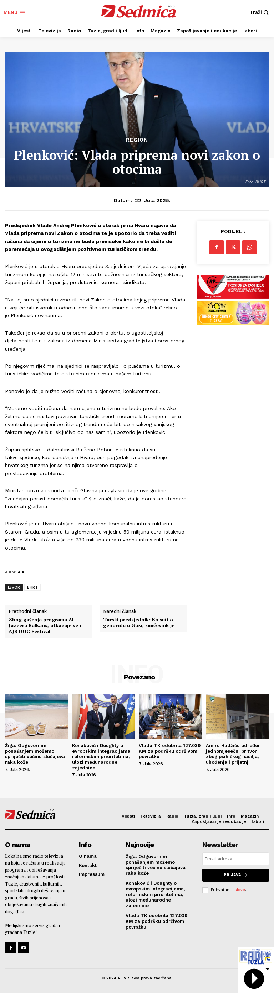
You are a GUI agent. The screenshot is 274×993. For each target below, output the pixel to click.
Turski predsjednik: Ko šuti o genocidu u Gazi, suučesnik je (138, 623)
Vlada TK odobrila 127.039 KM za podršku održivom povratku (170, 751)
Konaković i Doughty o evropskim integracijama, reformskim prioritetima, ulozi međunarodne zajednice (101, 756)
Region (137, 140)
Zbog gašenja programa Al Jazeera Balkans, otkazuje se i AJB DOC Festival (45, 626)
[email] (235, 858)
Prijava (235, 875)
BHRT (32, 587)
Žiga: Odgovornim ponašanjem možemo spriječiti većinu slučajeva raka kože (35, 754)
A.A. (22, 571)
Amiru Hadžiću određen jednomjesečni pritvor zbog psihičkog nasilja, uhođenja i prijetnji (233, 754)
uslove (238, 889)
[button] (260, 12)
